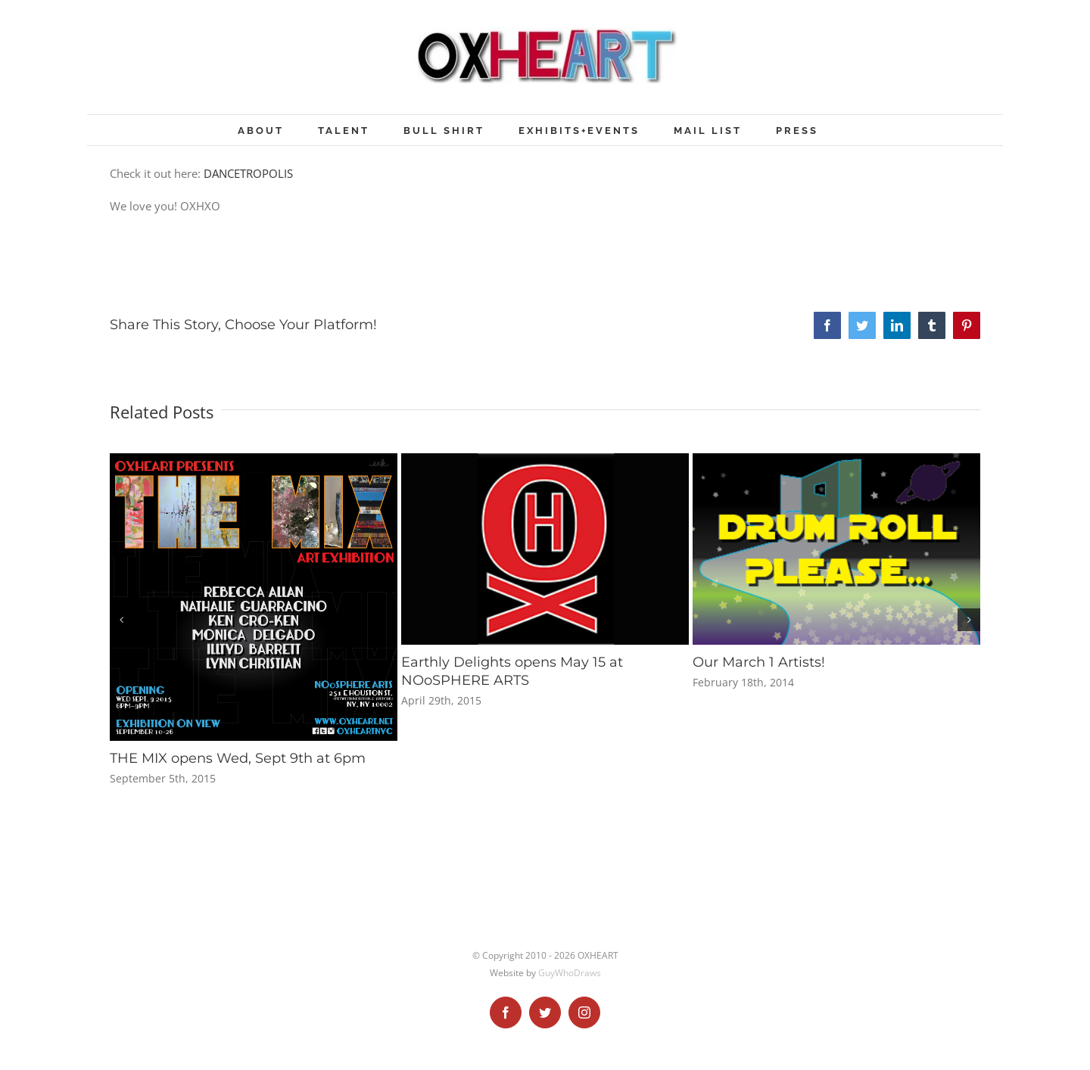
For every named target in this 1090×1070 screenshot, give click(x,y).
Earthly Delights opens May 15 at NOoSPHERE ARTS (512, 671)
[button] (121, 619)
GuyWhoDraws (569, 972)
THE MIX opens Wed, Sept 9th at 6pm (238, 758)
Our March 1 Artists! (759, 662)
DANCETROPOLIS (248, 173)
